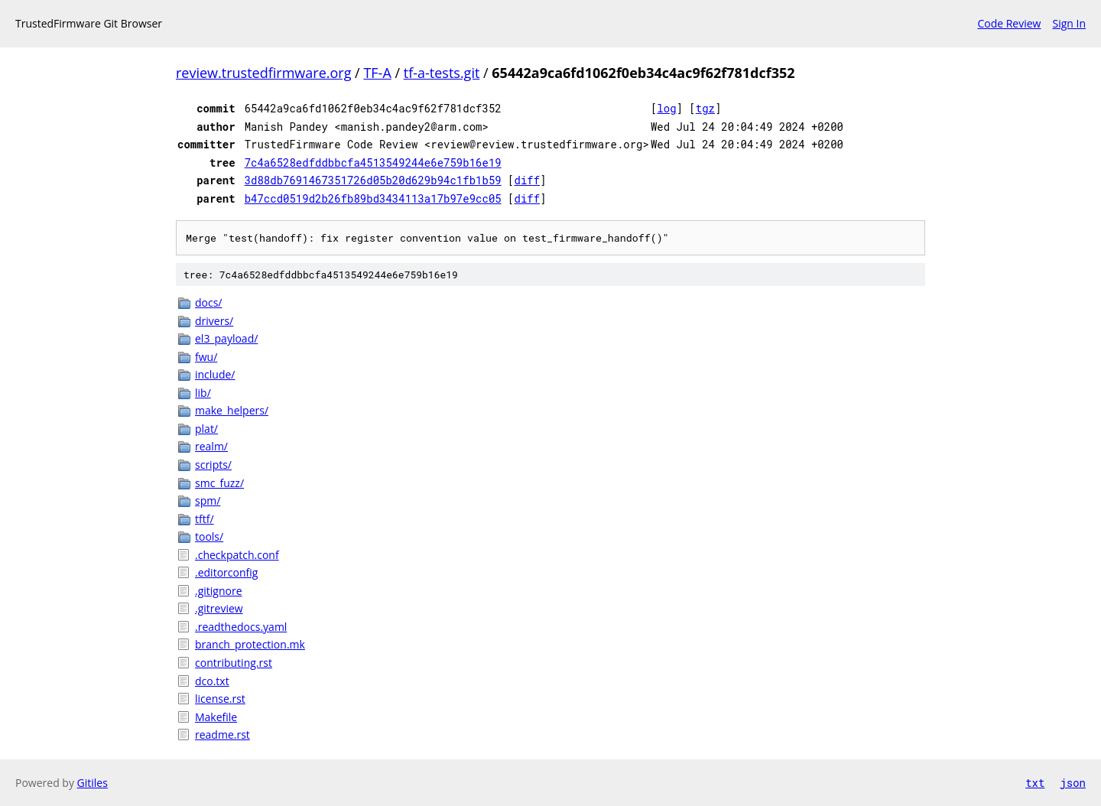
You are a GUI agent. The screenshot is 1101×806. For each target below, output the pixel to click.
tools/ (209, 536)
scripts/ (213, 464)
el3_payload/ (226, 338)
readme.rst (222, 734)
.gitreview (219, 608)
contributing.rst (233, 662)
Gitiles (92, 782)
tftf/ (204, 519)
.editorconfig (226, 572)
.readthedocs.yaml (241, 626)
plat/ (206, 428)
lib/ (203, 392)
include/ (215, 374)
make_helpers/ (231, 410)
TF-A (377, 72)
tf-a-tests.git (442, 72)
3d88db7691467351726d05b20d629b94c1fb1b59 (373, 180)
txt (1034, 782)
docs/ (208, 302)
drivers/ (214, 321)
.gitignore (218, 590)
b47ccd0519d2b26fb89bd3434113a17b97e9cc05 (373, 198)
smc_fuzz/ (219, 483)
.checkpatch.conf (237, 555)
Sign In (1069, 23)
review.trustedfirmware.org (263, 72)
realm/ (211, 446)
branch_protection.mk (250, 644)
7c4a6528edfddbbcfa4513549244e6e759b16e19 (373, 162)
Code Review (1009, 23)
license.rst (220, 698)
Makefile (216, 717)
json (1073, 782)
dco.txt (212, 681)
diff (528, 180)
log (666, 108)
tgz (705, 108)
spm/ (207, 500)
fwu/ (206, 356)
